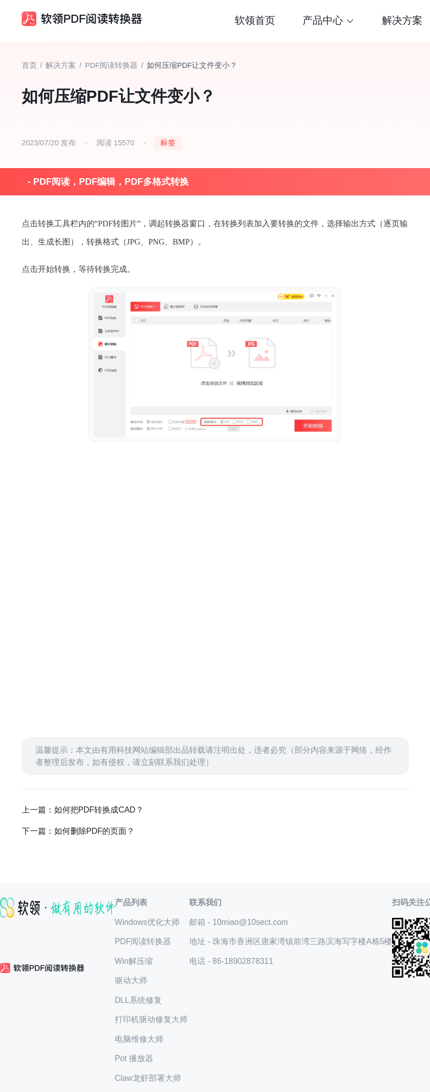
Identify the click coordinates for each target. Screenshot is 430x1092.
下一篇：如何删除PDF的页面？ (78, 831)
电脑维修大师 (139, 1039)
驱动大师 (131, 980)
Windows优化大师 (147, 922)
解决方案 (402, 20)
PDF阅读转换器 (111, 65)
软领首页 (255, 20)
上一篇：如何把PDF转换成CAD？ (83, 809)
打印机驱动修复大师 (151, 1019)
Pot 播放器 (134, 1058)
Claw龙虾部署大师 (148, 1078)
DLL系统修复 (138, 1000)
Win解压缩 (134, 961)
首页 (29, 65)
